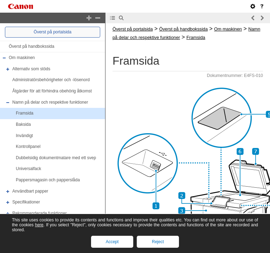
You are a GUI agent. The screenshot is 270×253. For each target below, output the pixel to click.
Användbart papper (30, 191)
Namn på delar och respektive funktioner (50, 102)
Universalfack (28, 169)
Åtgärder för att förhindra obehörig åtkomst (52, 91)
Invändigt (24, 135)
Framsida (24, 113)
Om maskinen (22, 57)
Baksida (23, 124)
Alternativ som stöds (31, 68)
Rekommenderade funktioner (39, 213)
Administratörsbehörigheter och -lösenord (51, 80)
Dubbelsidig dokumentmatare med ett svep (56, 157)
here (39, 224)
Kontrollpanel (28, 146)
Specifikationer (26, 202)
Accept (112, 241)
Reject (158, 241)
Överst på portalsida (52, 32)
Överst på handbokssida (31, 46)
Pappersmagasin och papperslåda (48, 179)
